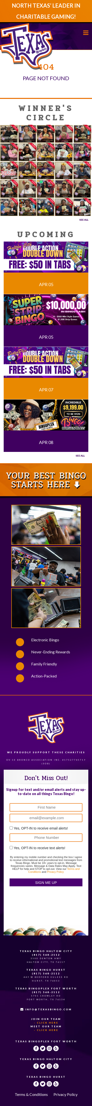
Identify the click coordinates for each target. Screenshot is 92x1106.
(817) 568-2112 (46, 954)
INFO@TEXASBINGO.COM (46, 1009)
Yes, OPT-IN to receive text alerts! (39, 848)
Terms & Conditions (31, 1094)
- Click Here (46, 1022)
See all (80, 455)
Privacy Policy (55, 871)
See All (83, 219)
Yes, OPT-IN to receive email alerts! (41, 828)
